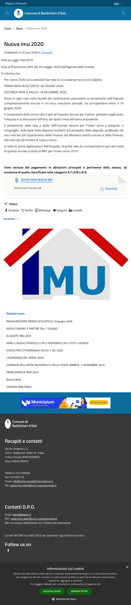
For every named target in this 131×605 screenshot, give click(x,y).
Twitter (27, 210)
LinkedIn (75, 210)
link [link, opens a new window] (99, 584)
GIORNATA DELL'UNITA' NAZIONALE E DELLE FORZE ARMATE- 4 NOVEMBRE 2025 (55, 365)
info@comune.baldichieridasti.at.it (33, 481)
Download (108, 188)
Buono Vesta (13, 379)
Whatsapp (43, 210)
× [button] (127, 567)
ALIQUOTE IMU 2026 (18, 336)
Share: (11, 204)
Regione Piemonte (16, 3)
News (19, 28)
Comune (46, 52)
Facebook (11, 210)
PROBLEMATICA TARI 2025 (22, 372)
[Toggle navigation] (7, 13)
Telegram (59, 210)
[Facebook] (8, 551)
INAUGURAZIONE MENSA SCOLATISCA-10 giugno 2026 (39, 321)
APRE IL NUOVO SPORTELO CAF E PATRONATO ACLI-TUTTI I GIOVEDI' (47, 343)
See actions (11, 219)
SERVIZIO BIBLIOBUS (19, 387)
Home (7, 28)
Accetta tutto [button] (52, 591)
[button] (66, 599)
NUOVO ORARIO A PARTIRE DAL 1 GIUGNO (32, 328)
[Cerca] (124, 13)
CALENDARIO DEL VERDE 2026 (25, 358)
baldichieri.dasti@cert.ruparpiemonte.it (33, 485)
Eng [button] (118, 3)
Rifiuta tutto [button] (79, 591)
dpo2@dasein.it (22, 514)
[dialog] (65, 584)
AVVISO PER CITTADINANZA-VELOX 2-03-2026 (34, 350)
